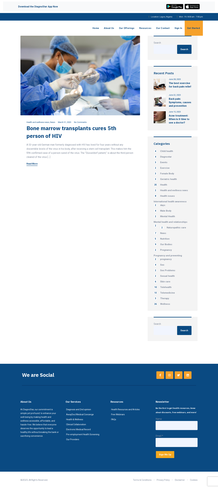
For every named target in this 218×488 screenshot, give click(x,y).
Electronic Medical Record (78, 429)
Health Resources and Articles (125, 409)
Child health (163, 151)
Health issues (164, 196)
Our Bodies (163, 244)
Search (157, 42)
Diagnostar (163, 157)
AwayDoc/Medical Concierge (80, 414)
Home (95, 28)
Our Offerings (126, 28)
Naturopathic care (173, 227)
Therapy (161, 298)
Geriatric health (165, 179)
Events (160, 162)
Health (160, 185)
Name (159, 418)
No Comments (80, 122)
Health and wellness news (37, 122)
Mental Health (164, 216)
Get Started (193, 28)
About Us (109, 28)
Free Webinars (118, 414)
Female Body (164, 173)
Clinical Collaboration (76, 424)
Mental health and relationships (170, 222)
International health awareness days (170, 203)
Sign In (178, 28)
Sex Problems (164, 270)
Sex (159, 265)
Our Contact (163, 28)
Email (159, 435)
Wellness (162, 304)
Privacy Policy (163, 480)
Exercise (162, 168)
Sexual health (164, 276)
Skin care (162, 281)
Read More (32, 164)
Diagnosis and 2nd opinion (78, 409)
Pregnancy (163, 250)
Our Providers (72, 439)
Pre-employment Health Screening (82, 434)
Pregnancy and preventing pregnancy (168, 257)
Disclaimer (180, 480)
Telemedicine (164, 293)
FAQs (113, 419)
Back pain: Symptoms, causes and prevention (180, 102)
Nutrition (162, 239)
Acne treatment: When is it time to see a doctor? (179, 119)
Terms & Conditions (142, 480)
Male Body (162, 211)
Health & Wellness (74, 419)
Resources (145, 28)
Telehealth (163, 287)
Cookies (194, 480)
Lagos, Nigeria (166, 17)
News (52, 122)
